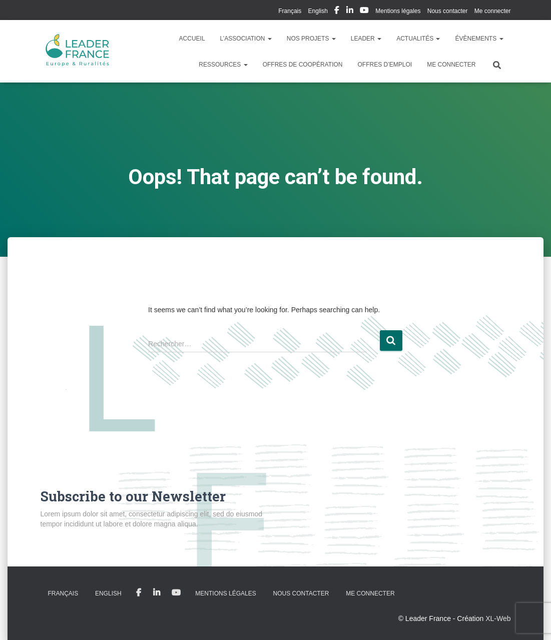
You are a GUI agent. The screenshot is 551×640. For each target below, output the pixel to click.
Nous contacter (447, 11)
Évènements (479, 38)
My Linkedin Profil (349, 11)
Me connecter (492, 11)
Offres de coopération (303, 64)
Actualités (418, 38)
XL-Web (497, 618)
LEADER (366, 38)
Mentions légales (397, 11)
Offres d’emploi (384, 64)
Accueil (192, 38)
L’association (246, 38)
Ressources (223, 64)
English (318, 11)
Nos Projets (311, 38)
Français (289, 11)
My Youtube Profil (364, 11)
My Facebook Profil (336, 11)
